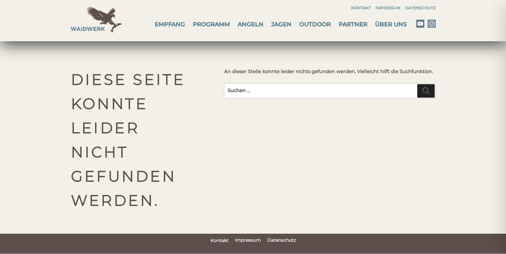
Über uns (391, 24)
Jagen (281, 24)
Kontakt (361, 7)
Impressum (388, 7)
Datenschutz (420, 7)
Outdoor (315, 24)
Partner (353, 24)
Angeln (250, 24)
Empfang (170, 24)
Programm (211, 24)
